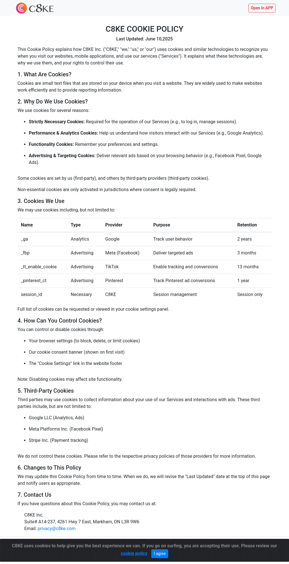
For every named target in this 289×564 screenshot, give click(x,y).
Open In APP (262, 8)
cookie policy (134, 551)
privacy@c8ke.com (57, 528)
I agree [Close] (160, 552)
